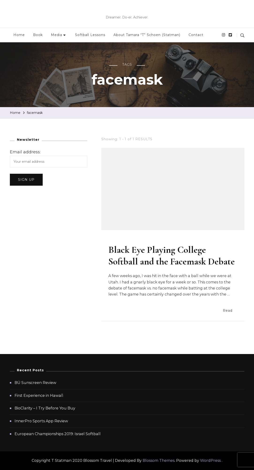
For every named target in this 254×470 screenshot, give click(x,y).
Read (230, 310)
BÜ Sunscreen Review (35, 382)
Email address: (25, 152)
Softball (116, 239)
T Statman (127, 10)
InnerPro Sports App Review (41, 421)
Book (38, 35)
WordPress (210, 460)
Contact (196, 35)
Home (19, 35)
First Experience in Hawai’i (39, 395)
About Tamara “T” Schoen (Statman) (147, 35)
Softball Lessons (90, 35)
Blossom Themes (158, 460)
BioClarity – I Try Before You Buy (45, 408)
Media (56, 35)
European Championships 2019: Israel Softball (58, 434)
